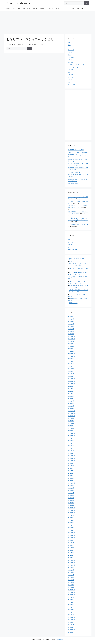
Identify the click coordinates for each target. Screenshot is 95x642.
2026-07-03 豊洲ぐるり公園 (76, 150)
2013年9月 (71, 597)
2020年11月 (71, 413)
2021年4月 (71, 406)
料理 (70, 60)
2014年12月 (71, 560)
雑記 (51, 8)
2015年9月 (71, 540)
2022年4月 (71, 393)
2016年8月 (71, 518)
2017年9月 (71, 485)
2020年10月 (71, 416)
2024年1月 (71, 351)
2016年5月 (71, 525)
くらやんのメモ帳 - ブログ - (18, 3)
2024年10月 (71, 339)
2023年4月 (71, 369)
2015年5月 (71, 550)
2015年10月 (71, 538)
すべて (8, 8)
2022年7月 (71, 388)
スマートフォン (73, 67)
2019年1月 (71, 453)
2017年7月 (71, 490)
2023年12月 (71, 354)
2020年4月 (71, 428)
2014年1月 (71, 587)
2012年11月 (71, 617)
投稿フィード (72, 245)
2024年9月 (71, 341)
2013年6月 (71, 605)
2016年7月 (71, 520)
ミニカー (66, 8)
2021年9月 (71, 396)
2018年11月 (71, 458)
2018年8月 (71, 465)
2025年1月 (71, 334)
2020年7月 (71, 423)
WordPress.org (72, 249)
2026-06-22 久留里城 (74, 172)
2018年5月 (71, 473)
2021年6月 (71, 403)
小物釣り (71, 261)
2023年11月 (71, 356)
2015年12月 (71, 533)
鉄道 (73, 8)
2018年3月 (71, 478)
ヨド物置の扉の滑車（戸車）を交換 (78, 224)
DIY (19, 8)
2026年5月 (71, 321)
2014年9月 (71, 567)
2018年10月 (71, 460)
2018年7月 (71, 468)
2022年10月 (71, 383)
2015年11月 (71, 535)
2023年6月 (71, 364)
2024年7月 (71, 346)
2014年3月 (71, 582)
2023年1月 (71, 376)
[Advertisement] (47, 22)
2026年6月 (71, 319)
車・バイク (58, 8)
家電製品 (43, 8)
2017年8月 (71, 488)
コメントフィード (73, 247)
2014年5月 (71, 577)
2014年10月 (71, 565)
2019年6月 (71, 443)
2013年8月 (71, 600)
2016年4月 (71, 528)
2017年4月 (71, 498)
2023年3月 (71, 371)
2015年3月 (71, 555)
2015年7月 (71, 545)
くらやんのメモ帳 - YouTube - (77, 259)
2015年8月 (71, 542)
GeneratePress (59, 639)
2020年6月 (71, 426)
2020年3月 (71, 431)
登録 (69, 240)
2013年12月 (71, 590)
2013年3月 (71, 612)
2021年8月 (71, 398)
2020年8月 (71, 421)
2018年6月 (71, 470)
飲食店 (71, 75)
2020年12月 (71, 411)
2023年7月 (71, 361)
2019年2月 (71, 451)
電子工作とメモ (73, 303)
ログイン (70, 242)
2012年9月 (71, 622)
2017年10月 (71, 483)
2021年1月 (71, 408)
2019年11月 (71, 433)
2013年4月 (71, 610)
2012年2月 (71, 624)
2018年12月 (71, 456)
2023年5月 (71, 366)
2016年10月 (71, 513)
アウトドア (27, 8)
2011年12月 (71, 629)
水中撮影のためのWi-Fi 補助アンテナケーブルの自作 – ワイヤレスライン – (78, 220)
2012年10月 (71, 620)
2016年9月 (71, 515)
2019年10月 (71, 436)
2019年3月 (71, 448)
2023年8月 (71, 359)
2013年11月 (71, 592)
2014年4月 (71, 580)
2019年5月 (71, 446)
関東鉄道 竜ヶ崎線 (73, 183)
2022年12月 (71, 378)
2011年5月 (71, 632)
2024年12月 (71, 336)
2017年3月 (71, 500)
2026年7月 (71, 316)
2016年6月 (71, 523)
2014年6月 (71, 575)
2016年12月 (71, 508)
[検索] (86, 3)
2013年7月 (71, 602)
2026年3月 (71, 326)
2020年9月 (71, 418)
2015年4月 (71, 552)
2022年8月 (71, 386)
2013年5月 (71, 607)
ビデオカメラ (73, 70)
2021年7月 (71, 401)
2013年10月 (71, 595)
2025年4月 (71, 331)
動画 (35, 8)
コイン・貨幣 (80, 8)
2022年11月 (71, 381)
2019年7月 (71, 441)
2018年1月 (71, 480)
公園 (70, 52)
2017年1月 (71, 505)
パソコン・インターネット (76, 65)
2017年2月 (71, 503)
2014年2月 (71, 585)
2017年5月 (71, 495)
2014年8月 (71, 570)
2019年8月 (71, 438)
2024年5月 (71, 349)
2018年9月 (71, 463)
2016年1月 (71, 530)
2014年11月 (71, 562)
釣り (14, 8)
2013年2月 (71, 615)
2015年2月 (71, 557)
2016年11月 (71, 510)
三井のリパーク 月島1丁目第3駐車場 (78, 152)
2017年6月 (71, 493)
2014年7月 (71, 572)
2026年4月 (71, 324)
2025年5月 (71, 329)
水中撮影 (71, 57)
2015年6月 (71, 547)
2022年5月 (71, 391)
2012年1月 (71, 627)
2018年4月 (71, 475)
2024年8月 (71, 344)
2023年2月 (71, 373)
